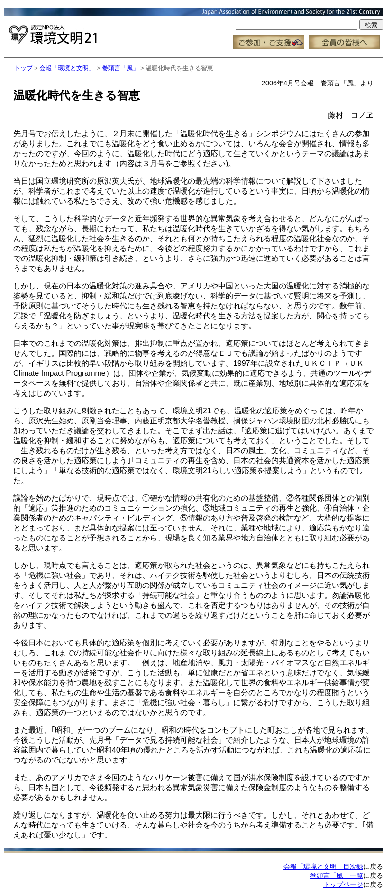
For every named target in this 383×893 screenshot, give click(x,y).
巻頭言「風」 (120, 68)
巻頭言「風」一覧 (336, 875)
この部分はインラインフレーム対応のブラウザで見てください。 (193, 29)
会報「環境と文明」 (67, 68)
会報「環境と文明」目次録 (323, 866)
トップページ (343, 884)
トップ (23, 68)
